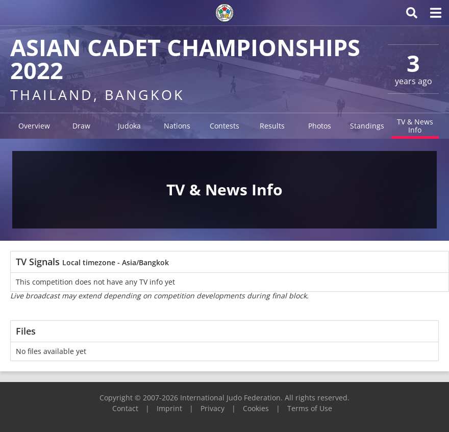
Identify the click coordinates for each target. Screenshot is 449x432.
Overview (34, 126)
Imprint (169, 408)
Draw (81, 126)
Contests (224, 126)
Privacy (212, 408)
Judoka (129, 126)
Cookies (256, 408)
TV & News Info (415, 126)
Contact (125, 408)
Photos (319, 126)
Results (272, 126)
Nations (177, 126)
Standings (367, 126)
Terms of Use (309, 408)
